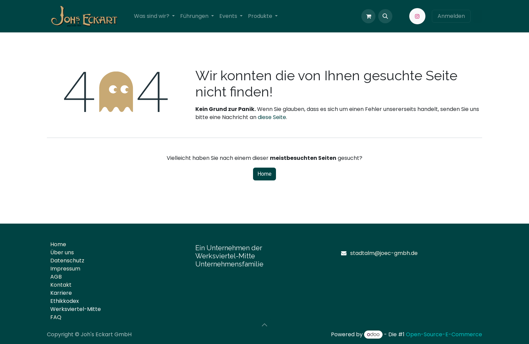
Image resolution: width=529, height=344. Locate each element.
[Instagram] (417, 16)
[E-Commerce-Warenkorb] (368, 16)
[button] (385, 16)
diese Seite (272, 117)
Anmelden (451, 16)
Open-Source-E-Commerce (444, 334)
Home (264, 174)
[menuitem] (154, 16)
